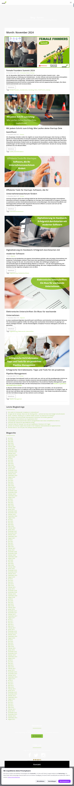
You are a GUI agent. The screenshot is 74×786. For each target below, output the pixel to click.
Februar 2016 (11, 648)
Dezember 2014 (12, 672)
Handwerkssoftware (23, 273)
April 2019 (10, 584)
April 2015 (10, 665)
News (28, 73)
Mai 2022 (10, 523)
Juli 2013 (10, 700)
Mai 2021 (10, 543)
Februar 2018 (11, 607)
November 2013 (12, 694)
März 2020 (11, 565)
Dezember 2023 (12, 490)
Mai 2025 (10, 462)
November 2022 (12, 512)
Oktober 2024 (12, 474)
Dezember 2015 (12, 651)
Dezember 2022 (12, 511)
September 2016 (12, 636)
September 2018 (12, 595)
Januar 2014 (11, 690)
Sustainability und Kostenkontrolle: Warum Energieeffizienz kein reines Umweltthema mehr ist (34, 420)
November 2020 (12, 553)
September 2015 (12, 656)
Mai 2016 (10, 643)
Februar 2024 (11, 487)
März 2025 (11, 465)
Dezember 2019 (12, 570)
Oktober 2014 (12, 675)
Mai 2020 (10, 562)
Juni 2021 (10, 541)
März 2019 (11, 585)
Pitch (35, 90)
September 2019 (12, 575)
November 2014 (12, 673)
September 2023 (12, 496)
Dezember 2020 (12, 551)
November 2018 (12, 592)
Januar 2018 (11, 609)
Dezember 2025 (12, 450)
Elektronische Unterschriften (26, 331)
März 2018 (11, 606)
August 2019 (11, 577)
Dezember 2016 (12, 631)
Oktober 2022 (12, 514)
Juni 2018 (10, 601)
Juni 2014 (10, 682)
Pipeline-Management (16, 399)
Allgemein (12, 256)
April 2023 (10, 504)
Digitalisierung (13, 273)
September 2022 (12, 516)
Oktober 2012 (12, 716)
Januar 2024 (11, 489)
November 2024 (12, 472)
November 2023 (12, 492)
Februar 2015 (11, 668)
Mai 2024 (10, 482)
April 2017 (10, 624)
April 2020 (10, 563)
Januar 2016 (11, 650)
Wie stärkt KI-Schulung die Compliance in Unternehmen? (23, 412)
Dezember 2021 (12, 531)
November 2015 (12, 653)
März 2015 (11, 667)
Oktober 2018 (12, 594)
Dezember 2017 (12, 611)
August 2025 (11, 457)
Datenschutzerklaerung (14, 777)
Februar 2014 (11, 689)
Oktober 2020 (12, 555)
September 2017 (12, 616)
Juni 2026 (10, 440)
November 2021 (12, 533)
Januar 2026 (11, 448)
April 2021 (10, 545)
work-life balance (19, 151)
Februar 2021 (11, 548)
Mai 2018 (10, 602)
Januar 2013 (11, 711)
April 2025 (10, 463)
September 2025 (12, 455)
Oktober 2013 (12, 695)
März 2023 (11, 506)
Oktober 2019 (12, 573)
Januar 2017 (11, 629)
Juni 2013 (10, 702)
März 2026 (11, 445)
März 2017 (11, 626)
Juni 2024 (10, 480)
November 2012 (12, 714)
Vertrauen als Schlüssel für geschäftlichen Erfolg (21, 422)
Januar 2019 (11, 589)
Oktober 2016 (12, 634)
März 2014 (11, 687)
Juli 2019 (10, 579)
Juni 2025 (10, 460)
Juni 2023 (10, 501)
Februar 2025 (11, 467)
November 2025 (12, 451)
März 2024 (11, 485)
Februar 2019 (11, 587)
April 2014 (10, 685)
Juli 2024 (10, 479)
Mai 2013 (10, 704)
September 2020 (12, 557)
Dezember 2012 (12, 712)
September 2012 (12, 717)
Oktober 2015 (12, 655)
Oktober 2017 (12, 614)
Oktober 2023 (12, 494)
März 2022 (11, 526)
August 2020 (11, 558)
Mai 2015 (10, 663)
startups (48, 90)
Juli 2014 (10, 680)
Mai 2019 (10, 582)
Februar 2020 (11, 567)
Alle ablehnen (40, 781)
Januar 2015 (11, 670)
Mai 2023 (10, 502)
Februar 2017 (11, 628)
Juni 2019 (10, 580)
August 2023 (11, 497)
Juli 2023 (10, 499)
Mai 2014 (10, 684)
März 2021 (11, 546)
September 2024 (12, 475)
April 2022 (10, 524)
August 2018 (11, 597)
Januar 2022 (11, 529)
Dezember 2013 (12, 692)
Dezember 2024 (12, 470)
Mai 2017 (10, 623)
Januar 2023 (11, 509)
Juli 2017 (10, 619)
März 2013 (11, 707)
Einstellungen (52, 781)
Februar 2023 (11, 507)
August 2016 (11, 638)
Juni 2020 (10, 560)
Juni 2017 (10, 621)
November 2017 (12, 612)
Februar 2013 (11, 709)
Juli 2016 (10, 640)
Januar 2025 (11, 468)
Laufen (11, 151)
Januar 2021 (11, 550)
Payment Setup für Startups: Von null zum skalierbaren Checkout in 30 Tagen (29, 424)
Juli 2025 (10, 458)
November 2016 (12, 633)
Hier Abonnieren (37, 736)
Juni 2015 (10, 662)
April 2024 (10, 484)
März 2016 (11, 646)
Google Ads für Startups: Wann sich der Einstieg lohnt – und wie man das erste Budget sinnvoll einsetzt (36, 414)
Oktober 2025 (12, 453)
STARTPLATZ (41, 90)
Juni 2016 (10, 641)
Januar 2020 (11, 568)
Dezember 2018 (12, 590)
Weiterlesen (11, 87)
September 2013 (12, 697)
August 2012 (11, 719)
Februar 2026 (11, 446)
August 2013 (11, 699)
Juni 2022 (10, 521)
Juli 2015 (10, 660)
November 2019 (12, 572)
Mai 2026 (10, 441)
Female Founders (14, 90)
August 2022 (11, 518)
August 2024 (11, 477)
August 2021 (11, 538)
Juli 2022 (10, 519)
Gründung (31, 90)
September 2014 (12, 677)
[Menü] (70, 2)
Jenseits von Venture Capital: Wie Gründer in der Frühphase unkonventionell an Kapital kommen (34, 426)
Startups (32, 73)
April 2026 (10, 443)
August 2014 (11, 678)
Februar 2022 (11, 528)
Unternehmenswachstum (17, 211)
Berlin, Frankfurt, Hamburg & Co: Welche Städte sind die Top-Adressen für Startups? (31, 415)
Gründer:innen (24, 90)
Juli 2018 (10, 599)
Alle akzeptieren (64, 781)
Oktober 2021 (12, 534)
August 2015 (11, 658)
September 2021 (12, 536)
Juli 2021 (10, 540)
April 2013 (10, 706)
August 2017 (11, 617)
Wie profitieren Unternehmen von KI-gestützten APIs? (23, 419)
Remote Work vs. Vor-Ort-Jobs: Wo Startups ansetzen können (25, 427)
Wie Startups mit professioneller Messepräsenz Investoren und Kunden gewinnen (30, 417)
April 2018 (10, 604)
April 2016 (10, 645)
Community (23, 73)
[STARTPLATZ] (4, 3)
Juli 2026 (10, 438)
